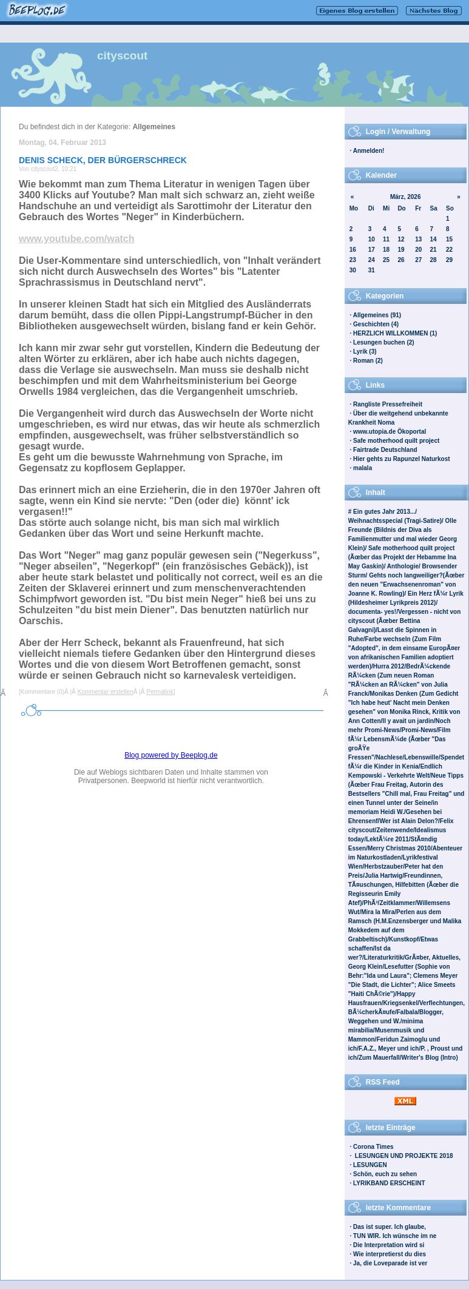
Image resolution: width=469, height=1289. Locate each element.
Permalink (159, 691)
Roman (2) (368, 360)
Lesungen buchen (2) (383, 342)
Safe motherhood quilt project (396, 440)
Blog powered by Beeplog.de (170, 755)
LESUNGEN (370, 1165)
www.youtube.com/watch (77, 239)
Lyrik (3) (365, 351)
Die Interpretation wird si (388, 1245)
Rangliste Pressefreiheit (387, 404)
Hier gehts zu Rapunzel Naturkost (401, 459)
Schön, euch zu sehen (385, 1174)
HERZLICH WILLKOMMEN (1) (395, 333)
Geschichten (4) (376, 324)
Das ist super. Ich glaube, (389, 1226)
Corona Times (373, 1146)
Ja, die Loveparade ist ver (390, 1263)
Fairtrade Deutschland (385, 449)
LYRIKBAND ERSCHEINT (389, 1183)
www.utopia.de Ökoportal (389, 431)
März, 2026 (405, 197)
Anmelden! (369, 150)
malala (362, 468)
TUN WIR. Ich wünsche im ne (394, 1236)
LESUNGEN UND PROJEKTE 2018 (403, 1156)
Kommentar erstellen (105, 691)
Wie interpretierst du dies (389, 1254)
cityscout (122, 55)
